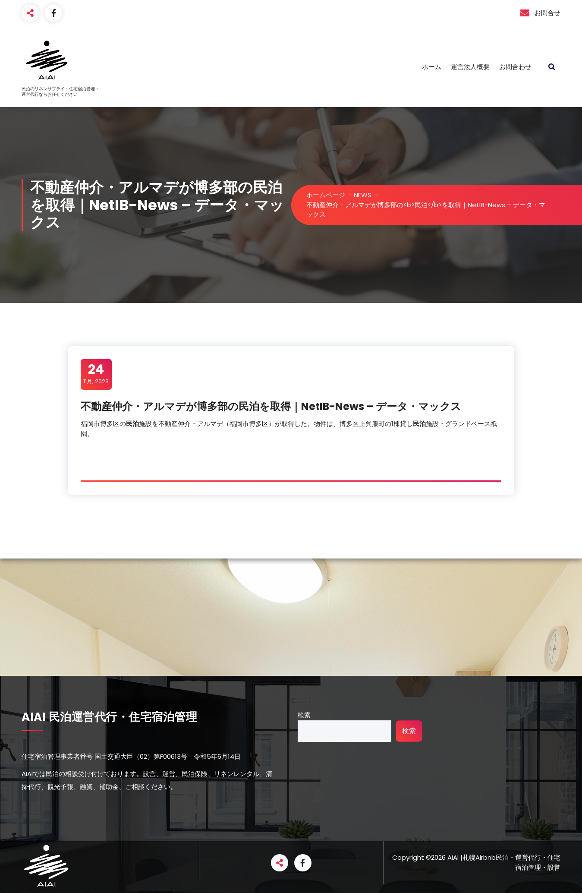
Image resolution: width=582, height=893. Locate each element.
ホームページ (325, 194)
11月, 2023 (96, 373)
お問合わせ (515, 66)
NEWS (362, 194)
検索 (304, 714)
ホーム (431, 66)
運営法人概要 (470, 66)
